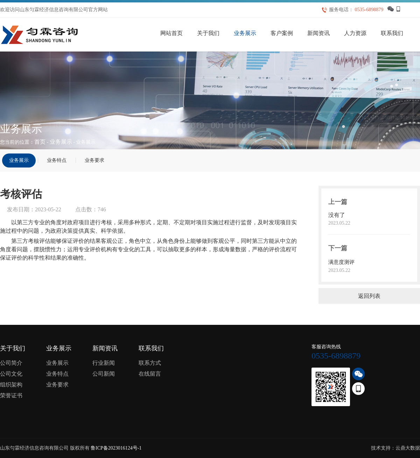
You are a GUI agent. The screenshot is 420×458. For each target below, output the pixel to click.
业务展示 (61, 142)
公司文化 (11, 374)
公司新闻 (103, 374)
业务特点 (56, 160)
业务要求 (94, 160)
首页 (40, 142)
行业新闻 (103, 363)
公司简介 (11, 363)
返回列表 (369, 296)
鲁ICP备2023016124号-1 (116, 448)
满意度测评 (341, 262)
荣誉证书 (11, 395)
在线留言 (150, 374)
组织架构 (11, 385)
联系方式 (150, 363)
